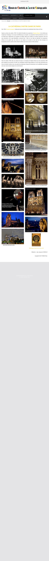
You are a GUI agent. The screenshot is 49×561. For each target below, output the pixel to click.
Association (5, 15)
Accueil (8, 21)
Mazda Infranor (36, 33)
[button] (8, 15)
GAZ (20, 15)
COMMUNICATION (6, 18)
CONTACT (15, 18)
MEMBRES (21, 18)
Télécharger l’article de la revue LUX (36, 248)
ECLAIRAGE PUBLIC (29, 15)
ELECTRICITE (13, 15)
